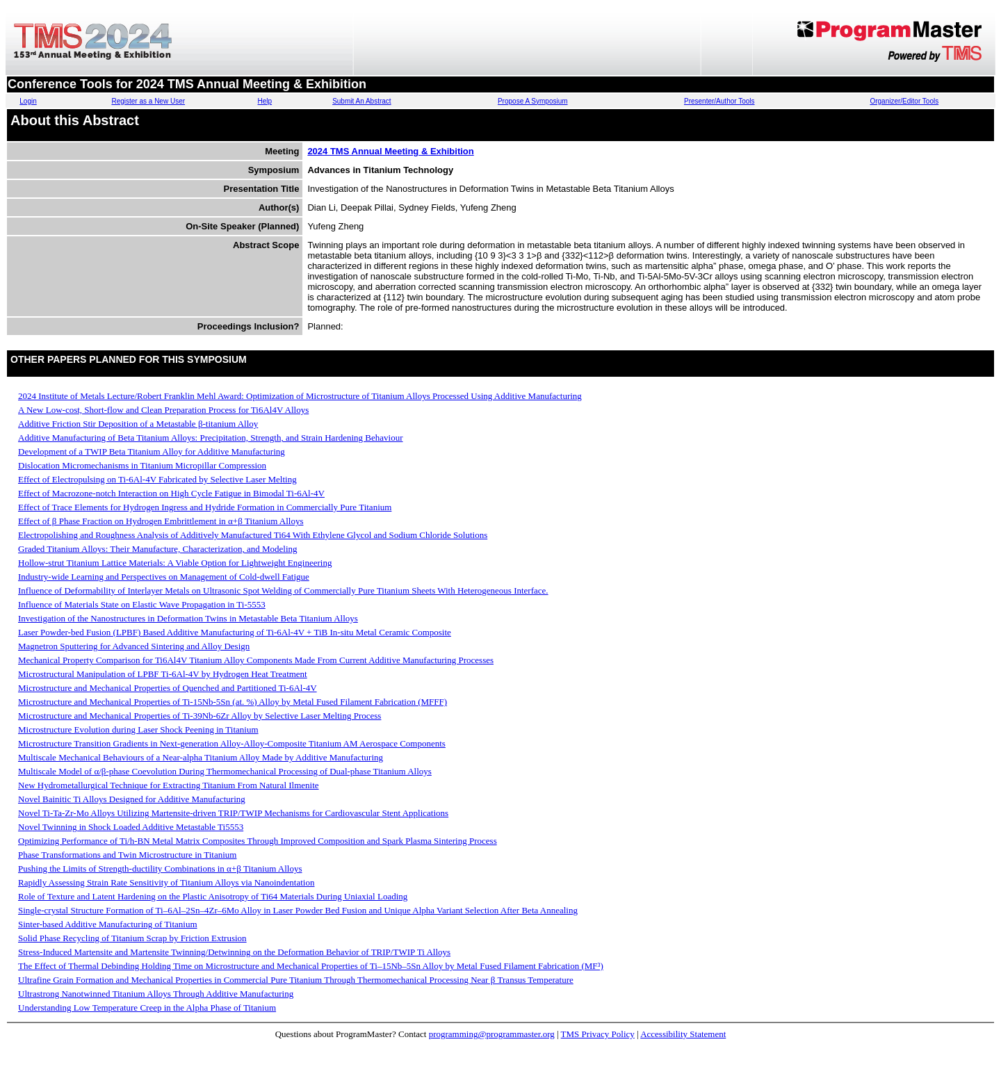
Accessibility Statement (683, 1034)
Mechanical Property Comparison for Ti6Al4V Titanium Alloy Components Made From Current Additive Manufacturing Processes (256, 660)
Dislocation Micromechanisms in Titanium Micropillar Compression (142, 465)
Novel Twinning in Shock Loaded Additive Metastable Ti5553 (130, 827)
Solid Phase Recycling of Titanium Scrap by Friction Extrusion (132, 938)
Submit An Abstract (361, 101)
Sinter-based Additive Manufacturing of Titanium (107, 924)
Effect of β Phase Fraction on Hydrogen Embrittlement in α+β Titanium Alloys (160, 521)
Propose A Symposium (533, 101)
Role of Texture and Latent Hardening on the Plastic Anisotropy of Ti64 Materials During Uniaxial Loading (212, 896)
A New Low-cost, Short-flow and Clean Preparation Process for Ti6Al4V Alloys (163, 410)
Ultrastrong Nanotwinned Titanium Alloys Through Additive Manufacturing (155, 993)
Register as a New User (148, 101)
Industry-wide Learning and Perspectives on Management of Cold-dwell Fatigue (163, 576)
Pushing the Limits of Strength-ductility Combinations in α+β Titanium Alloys (160, 868)
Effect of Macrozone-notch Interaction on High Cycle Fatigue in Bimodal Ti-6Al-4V (171, 493)
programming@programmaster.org (492, 1034)
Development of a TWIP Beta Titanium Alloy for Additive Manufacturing (151, 451)
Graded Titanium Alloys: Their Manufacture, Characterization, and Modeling (158, 549)
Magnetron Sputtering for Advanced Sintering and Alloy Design (134, 646)
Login (27, 101)
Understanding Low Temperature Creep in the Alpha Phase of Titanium (147, 1007)
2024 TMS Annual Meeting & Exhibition (390, 151)
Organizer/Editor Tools (904, 101)
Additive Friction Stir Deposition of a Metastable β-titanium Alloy (138, 423)
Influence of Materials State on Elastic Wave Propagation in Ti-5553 (142, 604)
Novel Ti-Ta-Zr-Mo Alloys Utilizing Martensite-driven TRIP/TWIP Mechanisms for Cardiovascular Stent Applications (233, 813)
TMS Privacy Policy (598, 1034)
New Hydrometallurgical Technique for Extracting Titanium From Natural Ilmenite (168, 785)
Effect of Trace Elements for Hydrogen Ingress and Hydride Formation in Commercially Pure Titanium (204, 507)
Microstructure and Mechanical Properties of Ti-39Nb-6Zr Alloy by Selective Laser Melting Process (199, 715)
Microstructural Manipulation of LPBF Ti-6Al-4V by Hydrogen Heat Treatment (162, 674)
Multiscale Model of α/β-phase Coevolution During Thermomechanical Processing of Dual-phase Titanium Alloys (225, 771)
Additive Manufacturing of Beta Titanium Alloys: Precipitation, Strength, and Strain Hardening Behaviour (210, 437)
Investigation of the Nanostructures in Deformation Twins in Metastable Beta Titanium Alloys (188, 618)
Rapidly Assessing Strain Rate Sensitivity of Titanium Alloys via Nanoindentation (166, 882)
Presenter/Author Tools (719, 101)
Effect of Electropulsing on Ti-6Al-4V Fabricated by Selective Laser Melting (157, 479)
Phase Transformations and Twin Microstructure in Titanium (127, 854)
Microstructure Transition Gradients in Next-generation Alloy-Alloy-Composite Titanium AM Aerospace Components (232, 743)
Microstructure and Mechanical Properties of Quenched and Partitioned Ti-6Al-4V (167, 688)
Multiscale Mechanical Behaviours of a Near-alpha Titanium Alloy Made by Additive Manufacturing (200, 757)
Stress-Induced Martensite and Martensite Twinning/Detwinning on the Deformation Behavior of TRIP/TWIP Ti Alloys (234, 952)
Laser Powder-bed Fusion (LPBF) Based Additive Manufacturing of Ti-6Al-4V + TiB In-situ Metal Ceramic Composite (234, 632)
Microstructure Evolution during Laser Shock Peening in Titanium (138, 729)
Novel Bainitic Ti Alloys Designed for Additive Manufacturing (131, 799)
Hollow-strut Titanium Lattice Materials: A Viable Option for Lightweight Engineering (175, 562)
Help (265, 101)
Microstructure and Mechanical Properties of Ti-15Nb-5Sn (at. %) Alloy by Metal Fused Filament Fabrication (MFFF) (232, 701)
